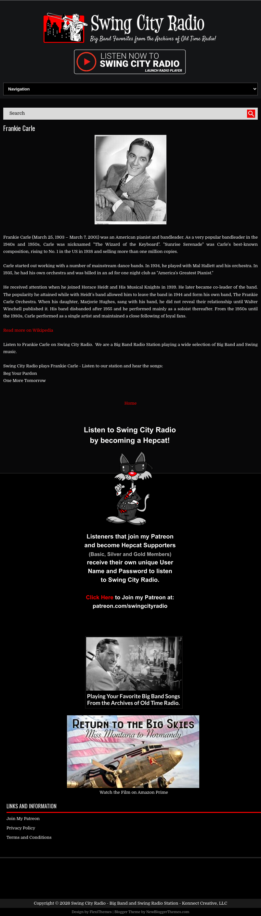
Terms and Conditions (29, 837)
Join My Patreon (23, 818)
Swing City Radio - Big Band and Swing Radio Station (124, 903)
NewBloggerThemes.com (167, 912)
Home (130, 403)
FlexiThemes (100, 912)
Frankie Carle (19, 128)
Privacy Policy (21, 828)
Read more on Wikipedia (28, 330)
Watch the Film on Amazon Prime (133, 792)
